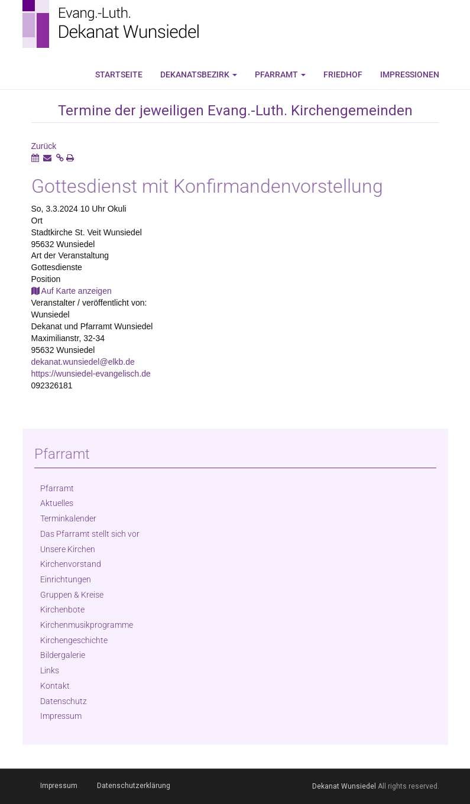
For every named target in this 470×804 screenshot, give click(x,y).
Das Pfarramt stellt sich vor (90, 534)
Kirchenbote (62, 609)
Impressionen (409, 74)
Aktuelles (56, 503)
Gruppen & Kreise (71, 594)
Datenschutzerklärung (133, 786)
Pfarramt (280, 74)
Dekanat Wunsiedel (344, 786)
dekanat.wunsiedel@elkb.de (83, 362)
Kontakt (55, 685)
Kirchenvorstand (70, 564)
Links (49, 670)
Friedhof (342, 74)
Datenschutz (63, 701)
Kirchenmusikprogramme (86, 625)
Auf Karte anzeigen (71, 291)
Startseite (118, 74)
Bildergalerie (62, 655)
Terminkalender (68, 518)
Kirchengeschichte (74, 640)
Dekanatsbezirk (198, 74)
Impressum (61, 716)
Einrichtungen (65, 579)
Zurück (44, 146)
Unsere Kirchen (67, 549)
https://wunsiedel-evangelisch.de (91, 373)
